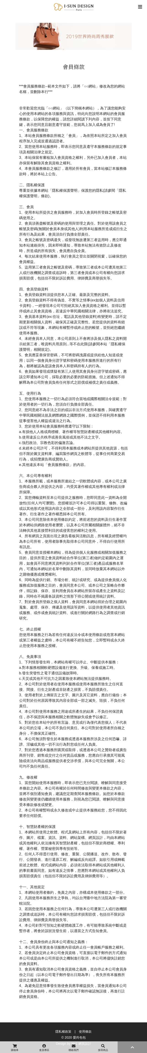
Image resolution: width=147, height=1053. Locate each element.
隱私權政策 (63, 1031)
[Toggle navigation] (140, 7)
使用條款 (85, 1031)
